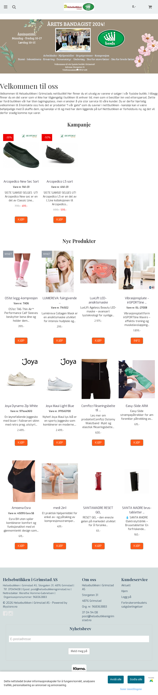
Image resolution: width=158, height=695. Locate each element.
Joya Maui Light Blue (60, 406)
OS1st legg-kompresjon (21, 298)
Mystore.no (10, 607)
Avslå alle (115, 679)
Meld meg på (79, 651)
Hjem (124, 591)
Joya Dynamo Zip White (21, 406)
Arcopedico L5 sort (60, 182)
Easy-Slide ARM (137, 406)
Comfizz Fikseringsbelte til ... (98, 408)
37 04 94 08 (90, 612)
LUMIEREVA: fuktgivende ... (60, 300)
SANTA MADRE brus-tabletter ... (136, 510)
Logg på (126, 597)
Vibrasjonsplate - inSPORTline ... (137, 300)
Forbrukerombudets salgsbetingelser (134, 605)
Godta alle (136, 679)
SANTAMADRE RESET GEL (98, 510)
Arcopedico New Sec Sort (21, 182)
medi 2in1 (59, 508)
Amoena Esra (21, 508)
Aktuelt (126, 585)
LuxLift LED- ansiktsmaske (98, 300)
